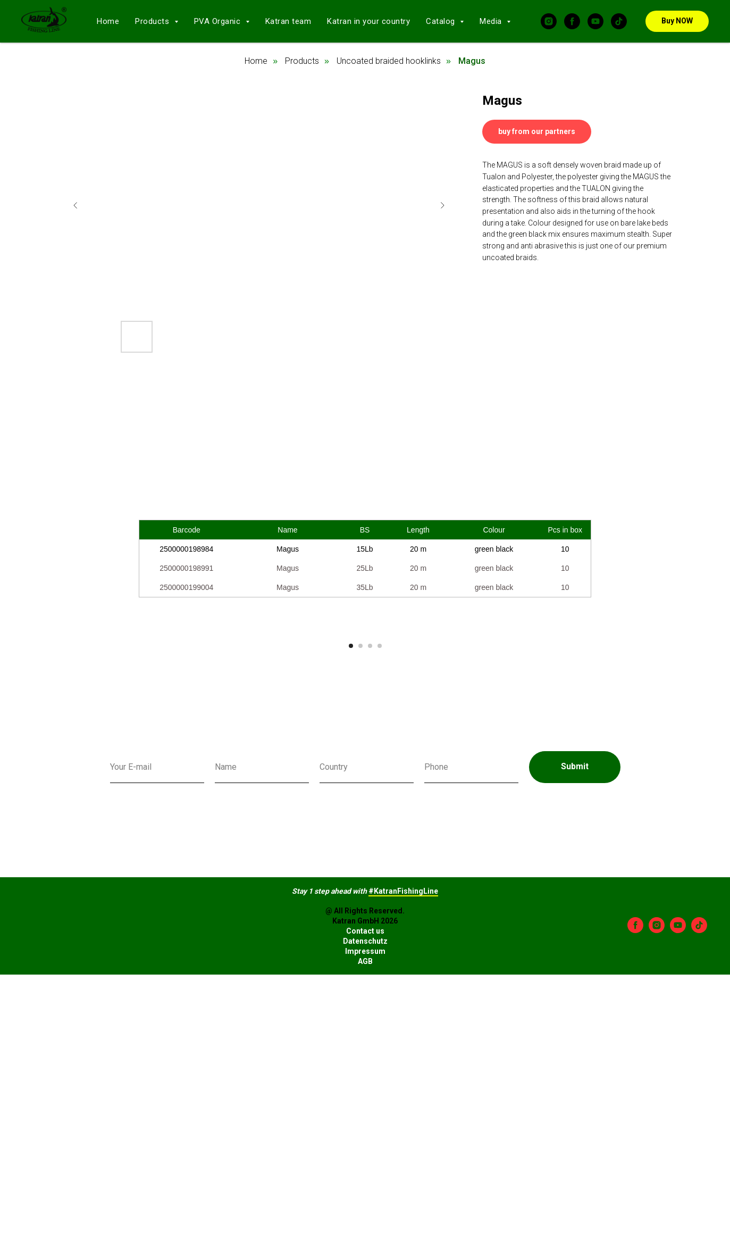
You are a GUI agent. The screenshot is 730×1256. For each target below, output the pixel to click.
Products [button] (153, 21)
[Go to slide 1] (351, 847)
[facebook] (572, 21)
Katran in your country (368, 21)
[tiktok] (619, 21)
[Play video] (365, 730)
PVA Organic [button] (218, 21)
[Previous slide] (75, 205)
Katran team (288, 21)
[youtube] (595, 21)
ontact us (367, 1133)
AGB (365, 1163)
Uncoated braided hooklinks (389, 61)
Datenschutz (365, 1143)
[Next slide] (442, 205)
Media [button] (492, 21)
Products (302, 61)
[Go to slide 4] (379, 847)
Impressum (365, 1153)
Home (108, 21)
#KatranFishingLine (403, 1092)
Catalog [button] (441, 21)
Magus (471, 61)
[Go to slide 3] (370, 847)
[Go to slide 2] (360, 847)
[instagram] (549, 21)
